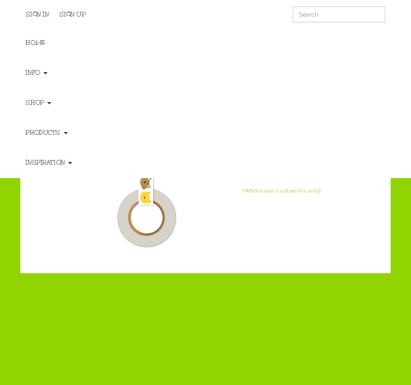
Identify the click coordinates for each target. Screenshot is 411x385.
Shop (38, 102)
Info (37, 72)
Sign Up (72, 14)
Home (35, 43)
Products (46, 132)
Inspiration (49, 162)
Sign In (37, 14)
